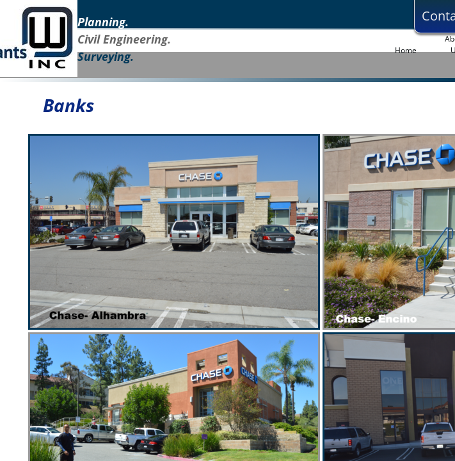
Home (406, 50)
